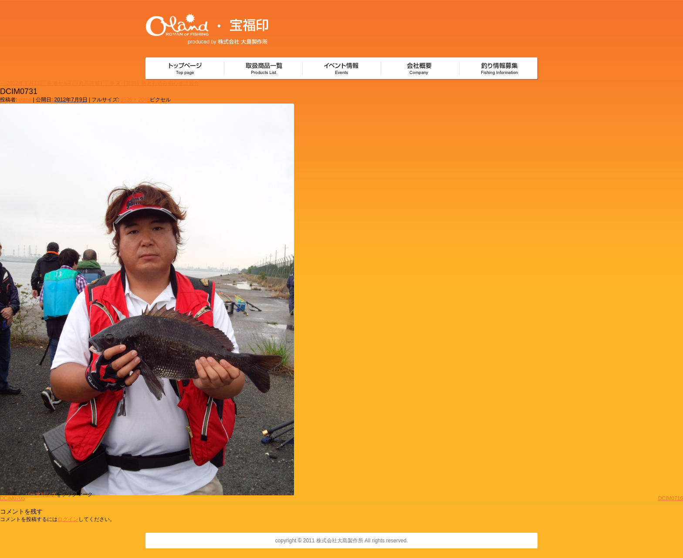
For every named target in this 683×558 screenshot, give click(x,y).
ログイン (67, 519)
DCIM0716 (670, 498)
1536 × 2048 (135, 100)
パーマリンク (40, 494)
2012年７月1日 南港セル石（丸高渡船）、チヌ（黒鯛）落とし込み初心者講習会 (99, 83)
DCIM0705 (12, 498)
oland (25, 100)
